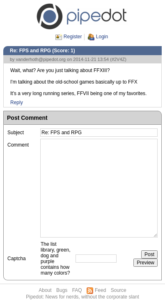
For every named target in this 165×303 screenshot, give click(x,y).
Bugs (61, 290)
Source (118, 290)
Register (73, 37)
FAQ (77, 290)
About (45, 290)
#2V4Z (118, 59)
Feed (100, 290)
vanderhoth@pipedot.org (41, 59)
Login (102, 37)
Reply (16, 102)
